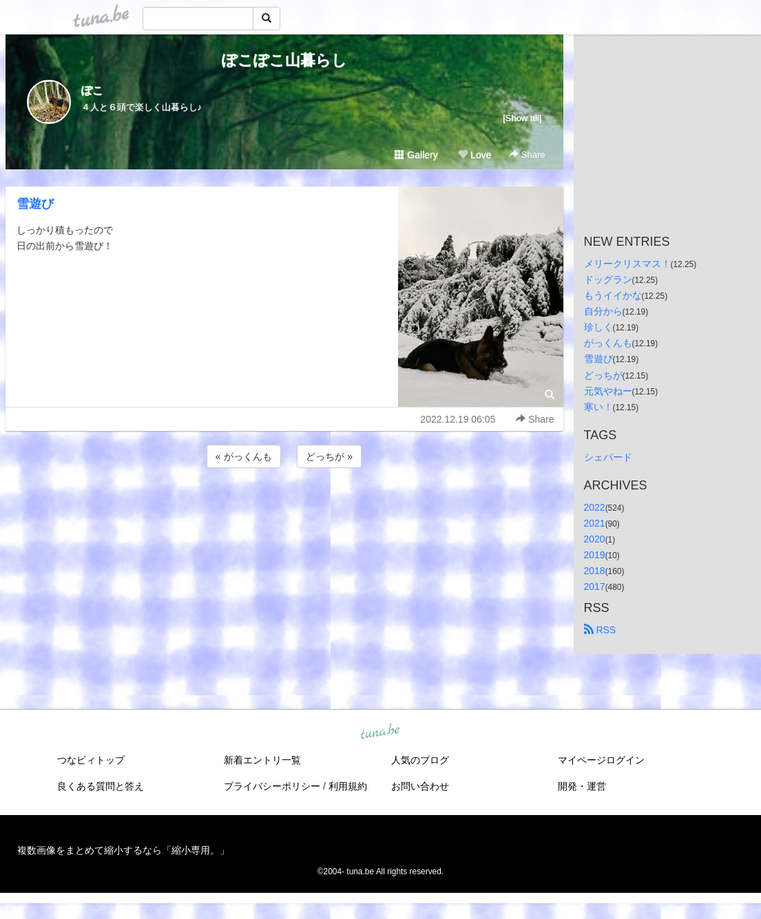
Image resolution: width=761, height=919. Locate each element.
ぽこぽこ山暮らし (284, 60)
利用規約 (348, 786)
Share (527, 154)
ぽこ (92, 90)
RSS (600, 629)
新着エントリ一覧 (262, 759)
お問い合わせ (420, 786)
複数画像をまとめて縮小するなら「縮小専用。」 (123, 850)
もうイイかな (613, 295)
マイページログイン (601, 759)
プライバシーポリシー (272, 786)
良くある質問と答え (100, 786)
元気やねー (608, 391)
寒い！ (598, 406)
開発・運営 (582, 786)
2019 (594, 554)
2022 (594, 507)
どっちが (603, 375)
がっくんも (608, 342)
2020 (594, 539)
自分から (603, 311)
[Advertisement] (284, 508)
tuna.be (380, 732)
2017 (594, 586)
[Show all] (522, 118)
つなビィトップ (91, 759)
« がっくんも (244, 456)
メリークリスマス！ (627, 263)
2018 (594, 570)
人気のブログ (420, 759)
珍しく (598, 326)
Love (474, 154)
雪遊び (35, 204)
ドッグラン (608, 279)
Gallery (416, 154)
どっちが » (329, 456)
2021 (594, 523)
